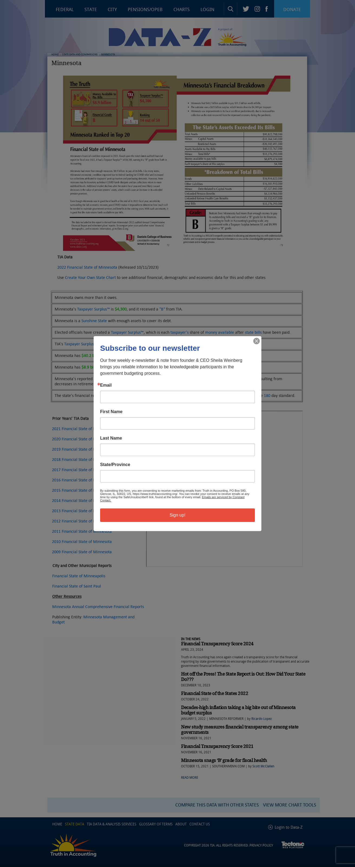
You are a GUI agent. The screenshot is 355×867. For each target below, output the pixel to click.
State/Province (115, 465)
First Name (111, 412)
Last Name (111, 438)
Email (106, 385)
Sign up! (178, 515)
